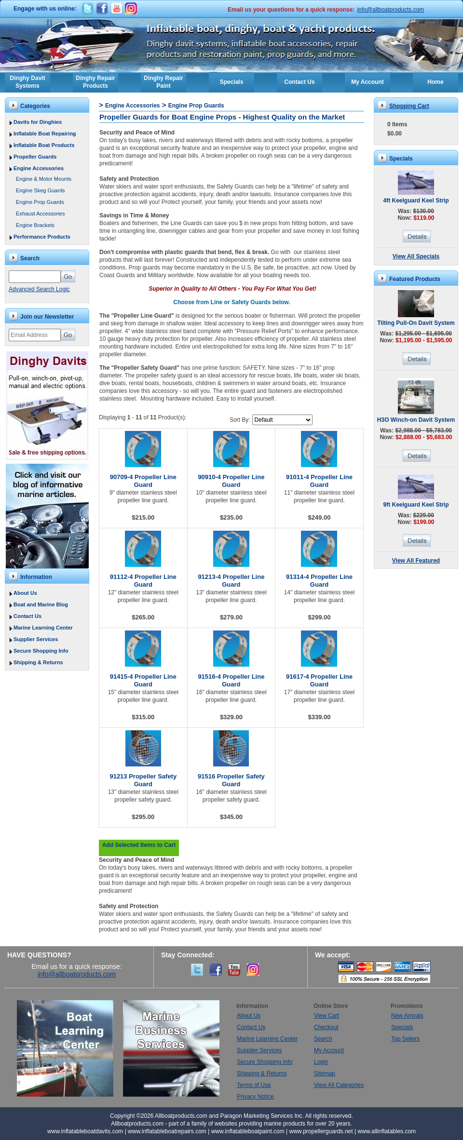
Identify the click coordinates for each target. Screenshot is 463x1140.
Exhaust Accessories (40, 213)
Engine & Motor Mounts (43, 179)
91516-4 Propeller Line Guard (231, 680)
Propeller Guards (35, 157)
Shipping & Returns (38, 662)
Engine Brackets (35, 225)
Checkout (326, 1027)
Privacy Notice (255, 1096)
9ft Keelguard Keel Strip (416, 504)
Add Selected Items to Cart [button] (139, 845)
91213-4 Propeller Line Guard (231, 580)
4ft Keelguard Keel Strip (416, 200)
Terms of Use (254, 1085)
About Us (25, 593)
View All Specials (416, 256)
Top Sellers (405, 1038)
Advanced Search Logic (39, 289)
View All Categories (339, 1085)
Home (435, 82)
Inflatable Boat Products (44, 145)
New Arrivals (407, 1015)
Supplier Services (36, 639)
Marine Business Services (171, 1048)
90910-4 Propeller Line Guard (231, 480)
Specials (232, 82)
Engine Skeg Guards (40, 190)
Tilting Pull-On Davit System (415, 323)
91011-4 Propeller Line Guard (319, 480)
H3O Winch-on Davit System (416, 419)
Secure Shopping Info (41, 651)
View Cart (326, 1015)
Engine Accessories (39, 168)
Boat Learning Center (70, 1048)
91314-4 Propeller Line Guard (319, 580)
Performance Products (42, 237)
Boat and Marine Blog (41, 604)
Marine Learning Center (43, 627)
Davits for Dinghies (38, 122)
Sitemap (324, 1073)
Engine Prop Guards (40, 202)
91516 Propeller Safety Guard (231, 780)
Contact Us (299, 82)
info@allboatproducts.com (390, 9)
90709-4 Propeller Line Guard (143, 480)
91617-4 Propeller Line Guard (319, 680)
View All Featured (416, 560)
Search (323, 1038)
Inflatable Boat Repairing (45, 133)
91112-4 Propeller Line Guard (143, 580)
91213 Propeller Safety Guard (143, 780)
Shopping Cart (409, 106)
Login (321, 1062)
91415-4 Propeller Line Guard (143, 680)
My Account (367, 82)
